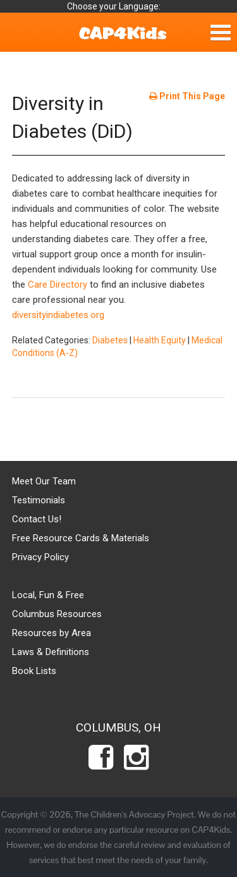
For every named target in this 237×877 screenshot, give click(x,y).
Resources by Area (51, 633)
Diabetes (110, 340)
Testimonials (38, 500)
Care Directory (57, 284)
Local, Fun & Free (48, 595)
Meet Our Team (44, 481)
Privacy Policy (40, 557)
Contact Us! (36, 519)
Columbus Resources (57, 614)
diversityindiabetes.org (58, 315)
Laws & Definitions (50, 652)
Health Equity (159, 340)
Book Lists (34, 671)
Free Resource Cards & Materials (80, 538)
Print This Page (187, 96)
